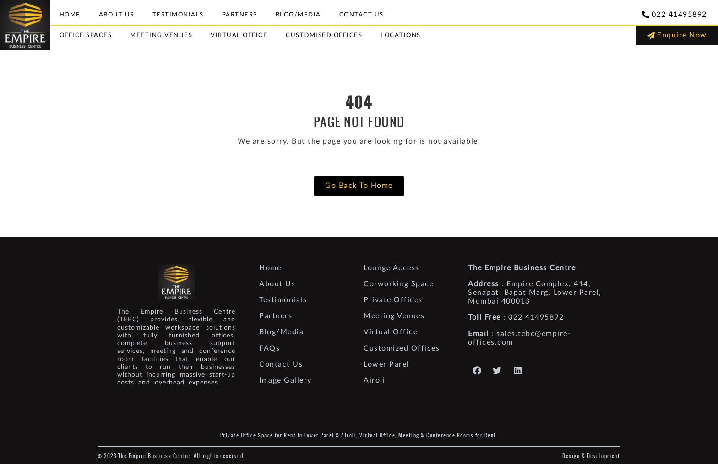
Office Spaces (86, 35)
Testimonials (178, 14)
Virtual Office (239, 35)
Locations (401, 35)
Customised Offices (324, 35)
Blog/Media (298, 14)
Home (70, 14)
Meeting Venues (161, 35)
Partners (239, 14)
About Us (116, 14)
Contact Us (361, 14)
